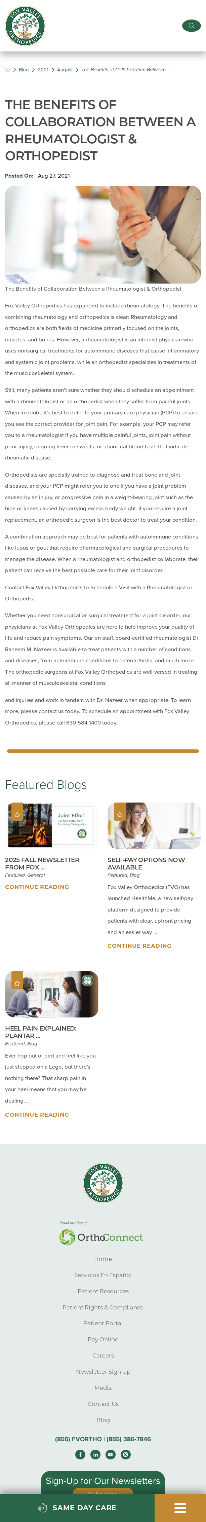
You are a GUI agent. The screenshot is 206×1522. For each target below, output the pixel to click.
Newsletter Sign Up (103, 1371)
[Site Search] (191, 26)
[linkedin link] (95, 1454)
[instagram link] (125, 1454)
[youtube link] (110, 1454)
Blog (24, 70)
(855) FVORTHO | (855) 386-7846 (103, 1439)
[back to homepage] (7, 69)
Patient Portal (103, 1323)
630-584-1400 (83, 722)
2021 (43, 70)
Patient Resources (103, 1291)
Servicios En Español (103, 1275)
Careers (103, 1355)
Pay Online (103, 1339)
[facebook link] (80, 1454)
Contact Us (103, 1404)
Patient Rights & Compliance (103, 1307)
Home (103, 1259)
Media (103, 1387)
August (65, 70)
